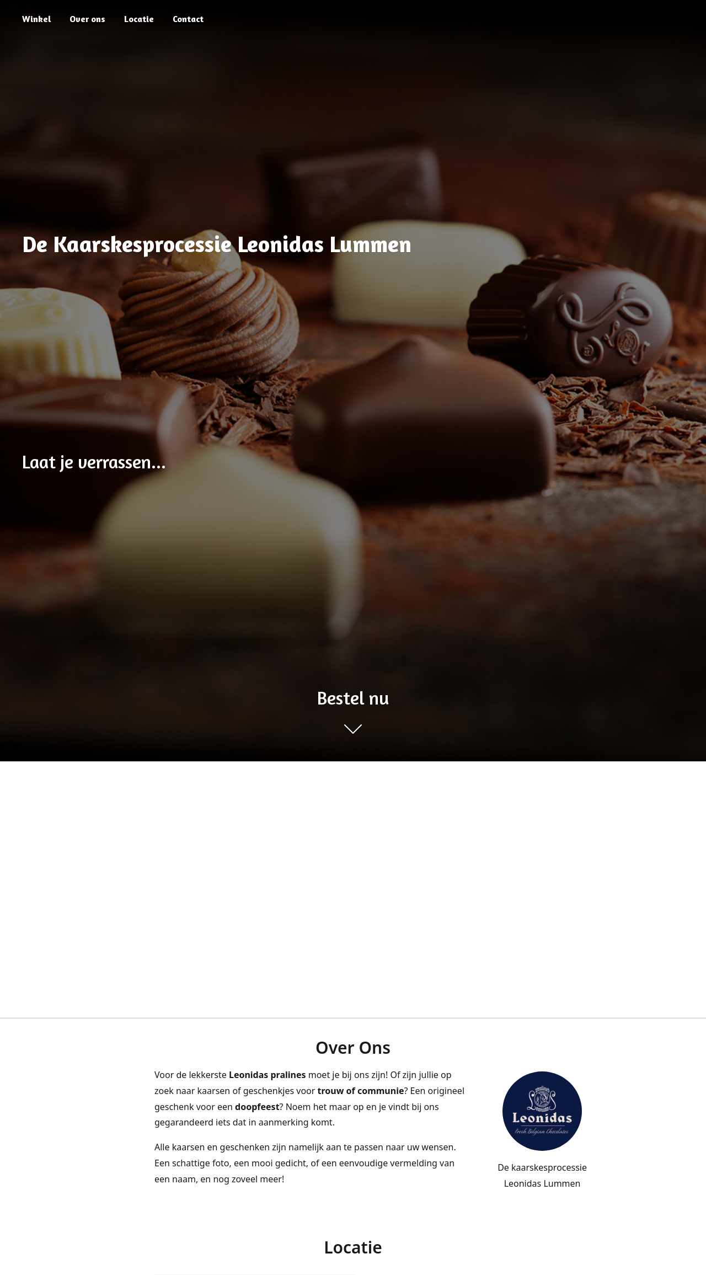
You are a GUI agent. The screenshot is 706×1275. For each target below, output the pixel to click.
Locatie (139, 18)
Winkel (36, 18)
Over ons (87, 18)
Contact (188, 18)
